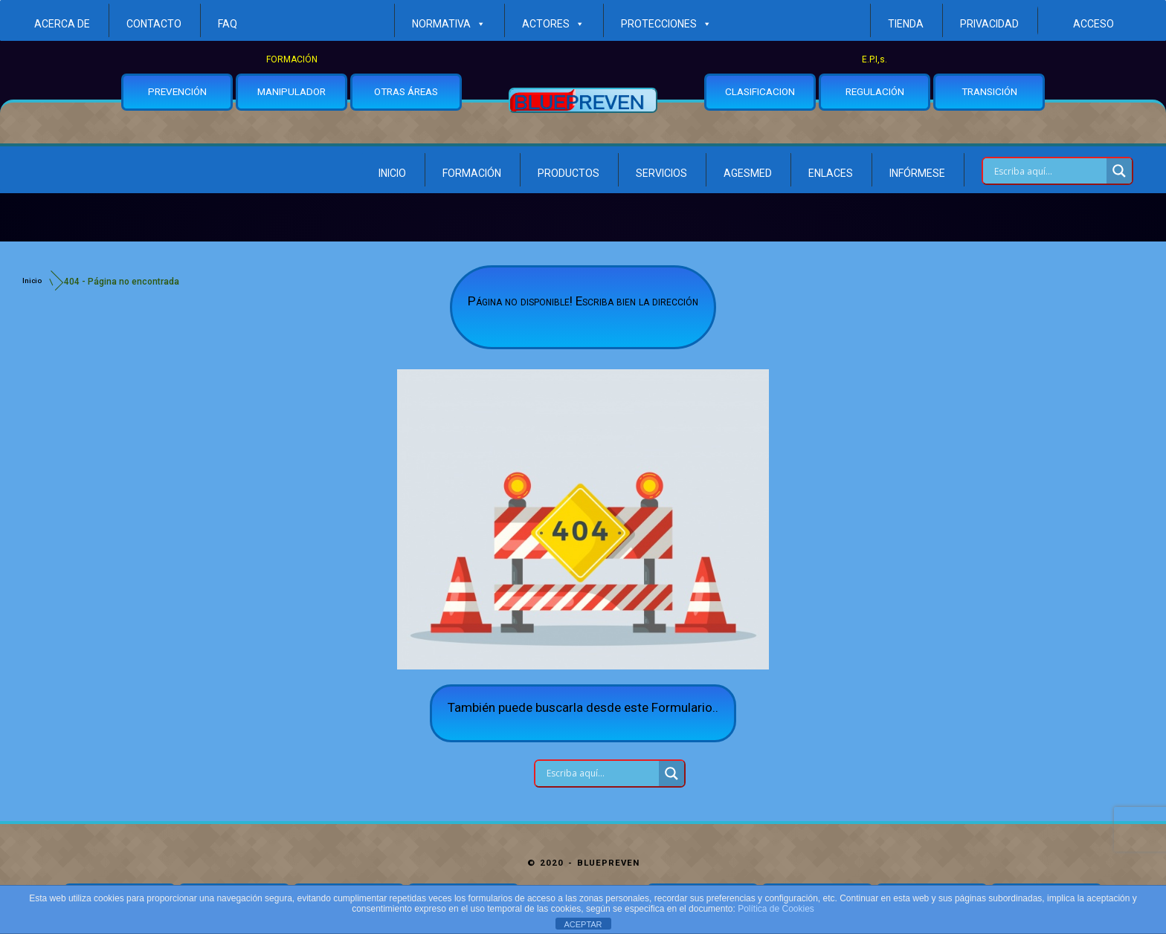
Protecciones (666, 24)
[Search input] (1048, 171)
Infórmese (917, 173)
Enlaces (830, 173)
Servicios (661, 173)
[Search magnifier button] (1119, 171)
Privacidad (989, 24)
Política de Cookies (776, 909)
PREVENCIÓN (177, 91)
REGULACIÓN (874, 91)
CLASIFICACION (760, 91)
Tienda (906, 24)
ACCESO (1093, 24)
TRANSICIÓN (989, 91)
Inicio (392, 173)
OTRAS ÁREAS (406, 91)
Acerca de (62, 24)
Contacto (153, 24)
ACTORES (553, 24)
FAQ (227, 24)
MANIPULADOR (291, 91)
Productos (568, 173)
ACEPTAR (583, 924)
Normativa (449, 24)
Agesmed (748, 173)
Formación (471, 173)
